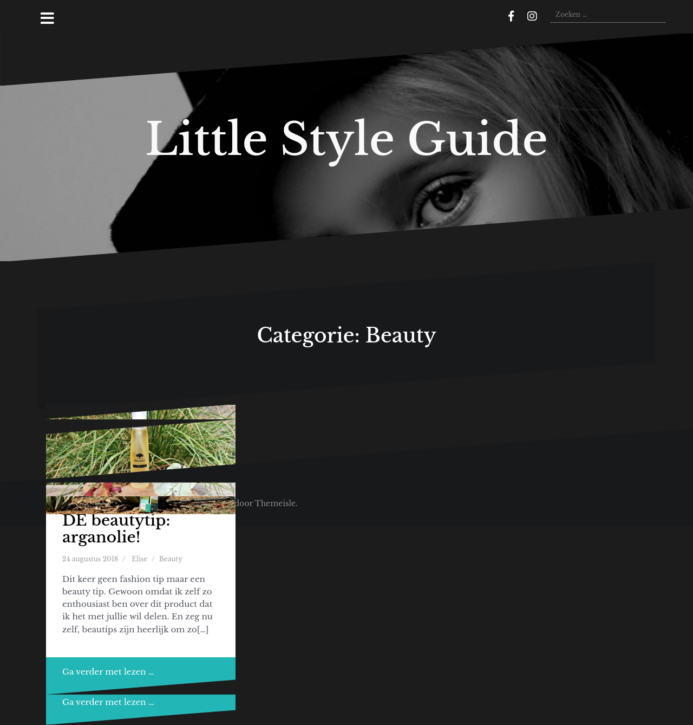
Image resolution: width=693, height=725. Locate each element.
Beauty (170, 559)
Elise (139, 559)
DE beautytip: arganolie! (116, 529)
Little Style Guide (346, 139)
